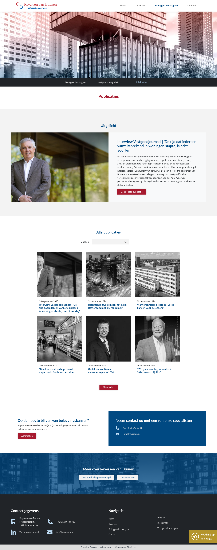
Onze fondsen (128, 477)
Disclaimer (162, 522)
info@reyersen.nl (60, 532)
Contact (112, 534)
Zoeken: (85, 241)
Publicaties (141, 82)
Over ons (112, 524)
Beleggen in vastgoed (75, 82)
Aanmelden (27, 435)
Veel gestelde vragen (167, 528)
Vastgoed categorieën (108, 82)
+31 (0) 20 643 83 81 (61, 521)
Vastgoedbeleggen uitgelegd (97, 477)
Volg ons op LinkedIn (25, 532)
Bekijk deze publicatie (132, 191)
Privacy (161, 517)
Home (111, 518)
